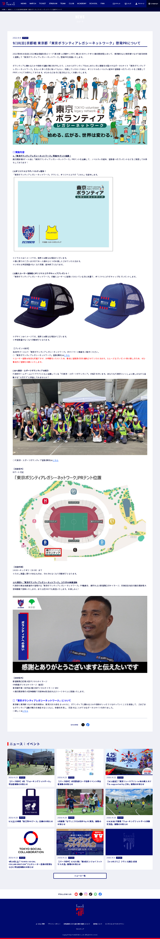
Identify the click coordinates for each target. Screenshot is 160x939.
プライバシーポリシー (54, 924)
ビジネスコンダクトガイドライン (114, 924)
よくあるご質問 (40, 924)
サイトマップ (80, 929)
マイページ (139, 3)
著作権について (97, 924)
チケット (116, 3)
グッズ (128, 3)
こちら (67, 355)
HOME (3, 9)
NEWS (10, 9)
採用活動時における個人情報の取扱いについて (77, 924)
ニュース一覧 (80, 875)
